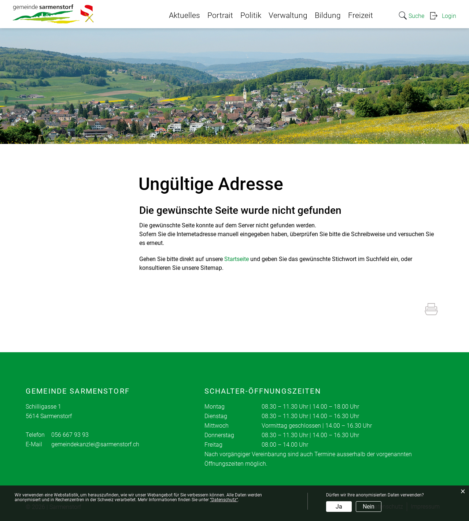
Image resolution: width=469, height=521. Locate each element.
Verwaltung (288, 15)
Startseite (236, 259)
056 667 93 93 (70, 434)
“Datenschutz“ (224, 499)
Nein (368, 506)
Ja (339, 506)
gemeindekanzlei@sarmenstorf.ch (95, 444)
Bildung (328, 15)
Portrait (220, 15)
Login (449, 15)
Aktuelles (184, 15)
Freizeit (360, 15)
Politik (250, 15)
